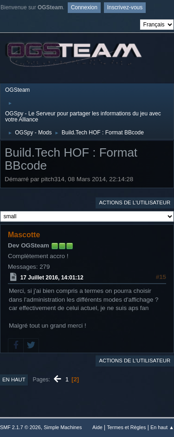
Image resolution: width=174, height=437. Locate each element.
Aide (97, 427)
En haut (14, 379)
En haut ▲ (162, 427)
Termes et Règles (126, 427)
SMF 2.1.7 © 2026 (20, 427)
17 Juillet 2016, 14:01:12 (52, 277)
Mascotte (24, 235)
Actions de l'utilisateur (134, 202)
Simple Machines (63, 427)
